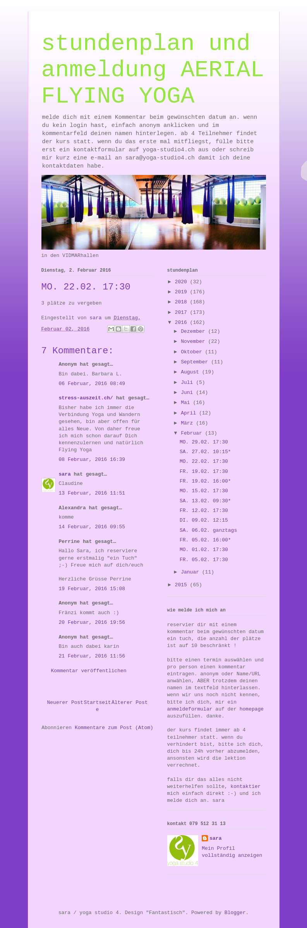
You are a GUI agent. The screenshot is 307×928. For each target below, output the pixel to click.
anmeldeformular (190, 709)
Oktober (193, 352)
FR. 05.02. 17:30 (204, 560)
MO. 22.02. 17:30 (204, 461)
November (194, 341)
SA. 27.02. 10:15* (205, 452)
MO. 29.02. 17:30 (204, 442)
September (196, 362)
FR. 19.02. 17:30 (204, 471)
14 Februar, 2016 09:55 (92, 527)
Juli (188, 382)
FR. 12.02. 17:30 (204, 511)
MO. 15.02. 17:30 (204, 491)
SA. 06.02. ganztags (208, 530)
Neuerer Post (65, 702)
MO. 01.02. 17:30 (204, 550)
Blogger (235, 913)
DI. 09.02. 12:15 (204, 520)
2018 (182, 302)
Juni (188, 393)
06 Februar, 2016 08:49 (92, 384)
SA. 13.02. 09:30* (205, 501)
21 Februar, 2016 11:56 (92, 656)
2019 (182, 292)
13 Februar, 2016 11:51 (92, 493)
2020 (182, 282)
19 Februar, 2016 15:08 (92, 589)
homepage (252, 709)
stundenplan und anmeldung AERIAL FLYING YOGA (152, 70)
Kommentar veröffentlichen (89, 671)
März (188, 423)
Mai (187, 403)
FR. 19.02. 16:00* (205, 481)
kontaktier (245, 786)
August (191, 372)
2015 (182, 585)
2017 (182, 312)
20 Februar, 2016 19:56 (92, 622)
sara (65, 474)
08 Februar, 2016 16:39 (92, 459)
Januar (191, 572)
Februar (193, 433)
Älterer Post (129, 702)
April (190, 413)
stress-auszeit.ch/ (86, 398)
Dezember (194, 331)
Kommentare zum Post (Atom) (114, 728)
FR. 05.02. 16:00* (205, 540)
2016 (182, 322)
